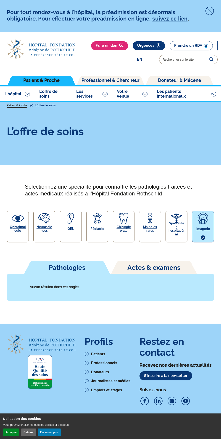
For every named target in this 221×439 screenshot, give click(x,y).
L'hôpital (13, 93)
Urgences (148, 45)
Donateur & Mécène (179, 80)
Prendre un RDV (191, 45)
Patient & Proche (41, 80)
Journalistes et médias (111, 381)
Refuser (29, 432)
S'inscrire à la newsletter (165, 376)
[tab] (67, 267)
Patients (98, 354)
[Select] (146, 59)
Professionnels (104, 363)
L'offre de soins (48, 94)
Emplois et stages (106, 390)
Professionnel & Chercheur (110, 80)
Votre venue (123, 94)
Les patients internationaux (171, 94)
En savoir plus (49, 432)
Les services (84, 94)
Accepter (11, 432)
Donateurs (100, 372)
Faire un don (110, 45)
